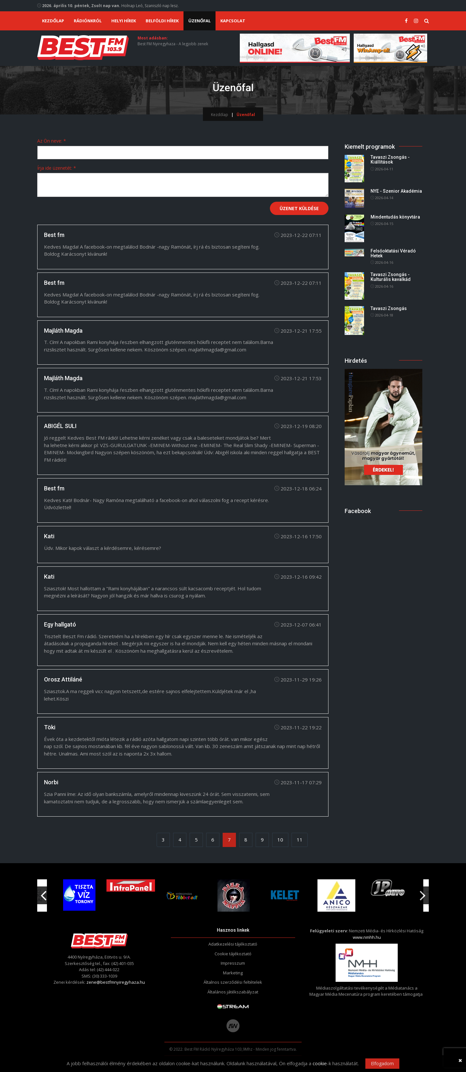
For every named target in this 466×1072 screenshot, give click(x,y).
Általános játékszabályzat (232, 992)
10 (280, 839)
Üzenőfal (199, 21)
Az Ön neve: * (51, 141)
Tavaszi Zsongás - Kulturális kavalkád (391, 277)
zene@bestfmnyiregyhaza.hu (115, 982)
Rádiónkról (88, 21)
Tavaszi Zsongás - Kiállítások (390, 160)
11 (300, 839)
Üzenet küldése (299, 208)
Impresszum (233, 963)
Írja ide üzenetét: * (56, 168)
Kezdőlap (53, 21)
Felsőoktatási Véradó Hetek (393, 253)
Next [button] (422, 892)
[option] (182, 895)
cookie (320, 1063)
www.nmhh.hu (367, 937)
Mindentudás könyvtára (395, 217)
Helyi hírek (123, 21)
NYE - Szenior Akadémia (396, 191)
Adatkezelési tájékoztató (232, 944)
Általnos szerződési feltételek (233, 982)
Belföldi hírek (162, 21)
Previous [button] (43, 892)
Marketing (233, 973)
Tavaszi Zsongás (389, 308)
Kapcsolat (232, 21)
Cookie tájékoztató (233, 954)
